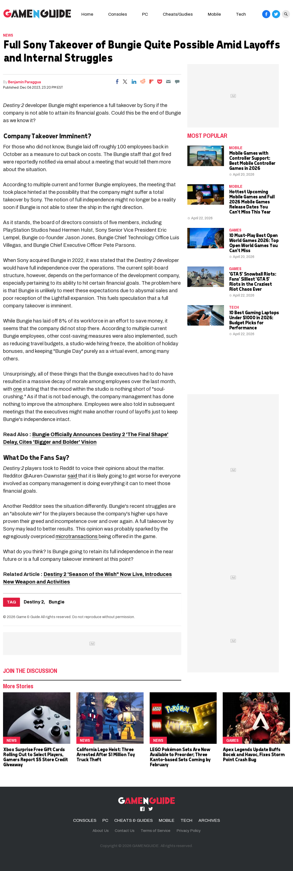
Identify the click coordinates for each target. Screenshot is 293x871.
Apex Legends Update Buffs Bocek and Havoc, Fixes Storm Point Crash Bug (253, 754)
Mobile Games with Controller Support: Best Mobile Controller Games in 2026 (252, 160)
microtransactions (77, 536)
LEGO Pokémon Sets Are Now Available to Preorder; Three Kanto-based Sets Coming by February (180, 756)
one (18, 389)
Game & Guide (28, 617)
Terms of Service (155, 831)
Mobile (214, 14)
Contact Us (124, 831)
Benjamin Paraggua (24, 82)
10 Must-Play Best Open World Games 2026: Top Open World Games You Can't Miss (254, 242)
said (72, 476)
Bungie (56, 602)
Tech (241, 14)
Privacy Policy (188, 831)
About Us (101, 831)
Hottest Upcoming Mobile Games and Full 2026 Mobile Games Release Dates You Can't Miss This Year (252, 202)
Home (87, 14)
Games (235, 230)
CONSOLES (84, 820)
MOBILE (235, 147)
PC (145, 14)
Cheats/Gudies (178, 14)
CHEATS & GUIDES (133, 820)
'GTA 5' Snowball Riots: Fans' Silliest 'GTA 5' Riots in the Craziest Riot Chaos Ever (252, 281)
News (8, 35)
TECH (234, 307)
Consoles (117, 14)
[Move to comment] (177, 81)
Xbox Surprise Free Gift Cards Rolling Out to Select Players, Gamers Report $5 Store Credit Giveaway (35, 756)
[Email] (168, 81)
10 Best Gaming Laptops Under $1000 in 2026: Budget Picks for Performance (254, 319)
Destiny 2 (34, 602)
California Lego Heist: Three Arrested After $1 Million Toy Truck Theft (105, 754)
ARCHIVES (209, 820)
